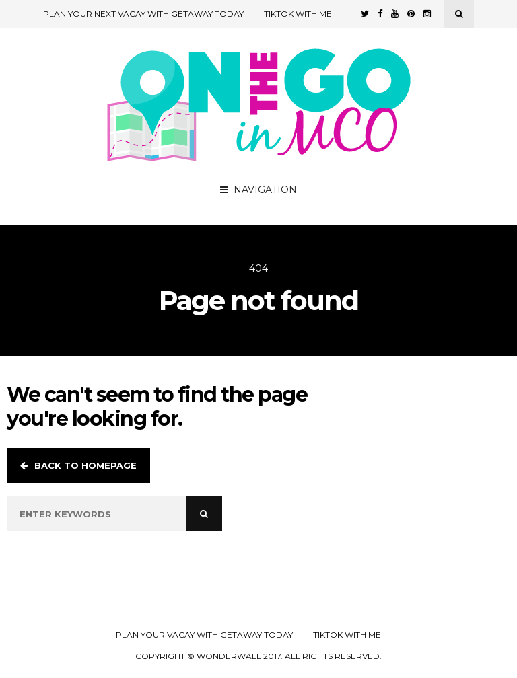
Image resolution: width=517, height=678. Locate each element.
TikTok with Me (298, 14)
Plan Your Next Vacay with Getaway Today (143, 14)
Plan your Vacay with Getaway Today (204, 635)
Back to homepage (78, 465)
